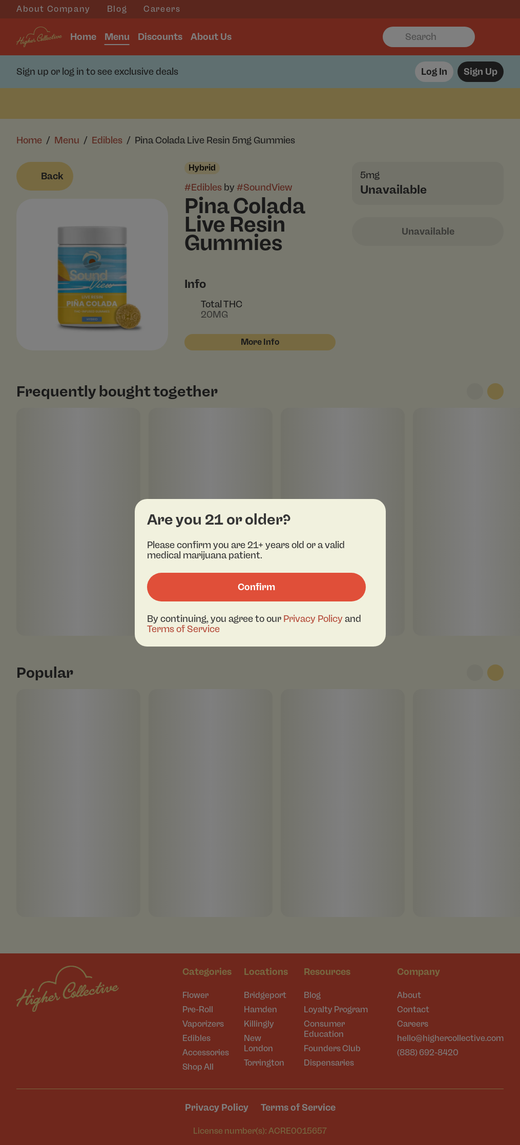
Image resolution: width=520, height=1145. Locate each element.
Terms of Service (183, 629)
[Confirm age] (256, 587)
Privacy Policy (313, 618)
